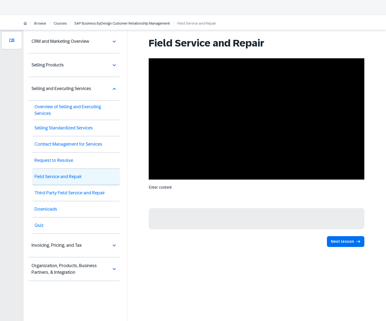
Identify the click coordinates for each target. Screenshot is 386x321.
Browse (40, 23)
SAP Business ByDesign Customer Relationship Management (122, 23)
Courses (60, 23)
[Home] (25, 24)
